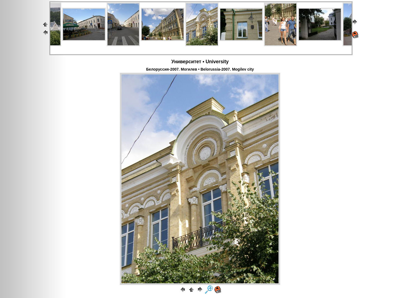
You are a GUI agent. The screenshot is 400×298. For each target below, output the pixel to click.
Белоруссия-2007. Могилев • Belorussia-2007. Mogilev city (200, 69)
